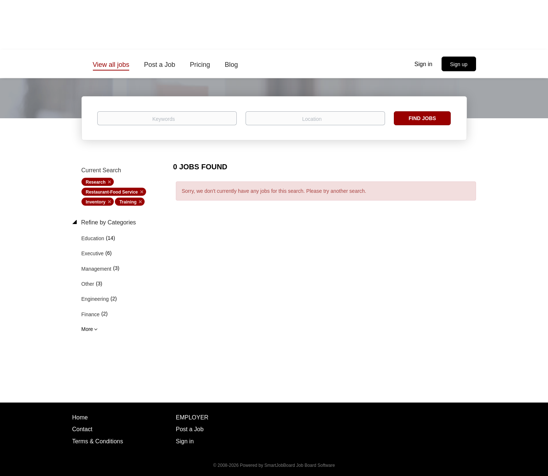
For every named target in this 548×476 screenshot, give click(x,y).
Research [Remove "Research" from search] (96, 182)
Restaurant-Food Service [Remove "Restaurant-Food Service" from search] (112, 192)
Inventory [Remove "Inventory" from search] (96, 202)
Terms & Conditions (97, 441)
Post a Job (190, 429)
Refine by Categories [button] (108, 222)
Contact (82, 429)
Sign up (458, 64)
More (87, 329)
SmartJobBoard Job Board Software (299, 465)
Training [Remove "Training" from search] (128, 202)
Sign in (423, 64)
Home (80, 417)
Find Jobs (422, 118)
